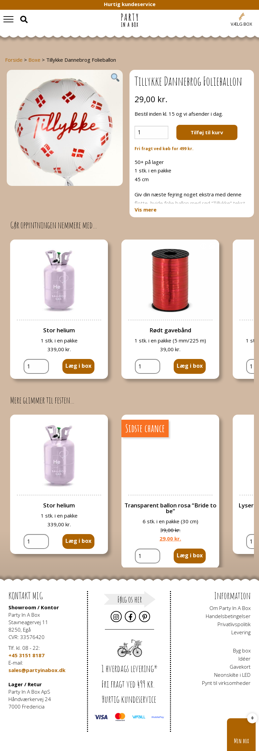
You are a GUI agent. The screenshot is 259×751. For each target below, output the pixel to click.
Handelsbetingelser (228, 616)
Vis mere (145, 209)
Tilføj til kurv (207, 132)
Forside (14, 59)
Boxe (34, 59)
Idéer (244, 658)
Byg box (242, 650)
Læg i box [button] (78, 365)
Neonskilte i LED (232, 674)
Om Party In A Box (230, 608)
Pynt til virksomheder (226, 682)
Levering (241, 632)
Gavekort (240, 666)
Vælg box (241, 24)
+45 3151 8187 (26, 655)
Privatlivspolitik (234, 624)
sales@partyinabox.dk (36, 670)
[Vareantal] (151, 132)
